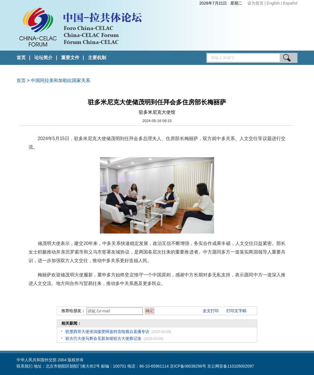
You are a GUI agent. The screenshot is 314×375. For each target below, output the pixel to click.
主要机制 (97, 57)
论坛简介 (43, 57)
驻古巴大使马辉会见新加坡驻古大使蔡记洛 (103, 338)
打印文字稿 (236, 310)
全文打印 (211, 310)
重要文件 (70, 57)
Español (290, 3)
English (274, 3)
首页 (21, 57)
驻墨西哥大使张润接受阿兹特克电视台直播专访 (107, 331)
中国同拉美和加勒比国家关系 (60, 80)
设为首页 (255, 3)
